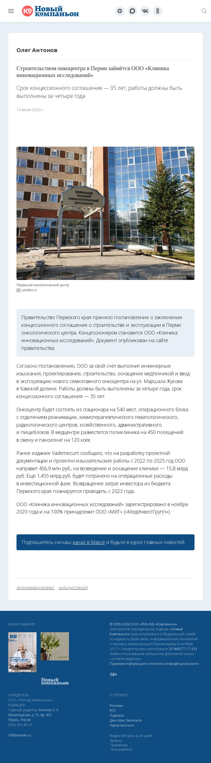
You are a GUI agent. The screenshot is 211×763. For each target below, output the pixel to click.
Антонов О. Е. (48, 710)
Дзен (113, 720)
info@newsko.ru (19, 735)
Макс (122, 720)
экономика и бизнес (35, 588)
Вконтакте (134, 720)
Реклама (116, 705)
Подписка (117, 715)
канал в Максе (89, 542)
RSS (113, 710)
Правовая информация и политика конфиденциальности (154, 663)
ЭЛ (183, 648)
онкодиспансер (73, 588)
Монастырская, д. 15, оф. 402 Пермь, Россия (30, 717)
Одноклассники (122, 725)
